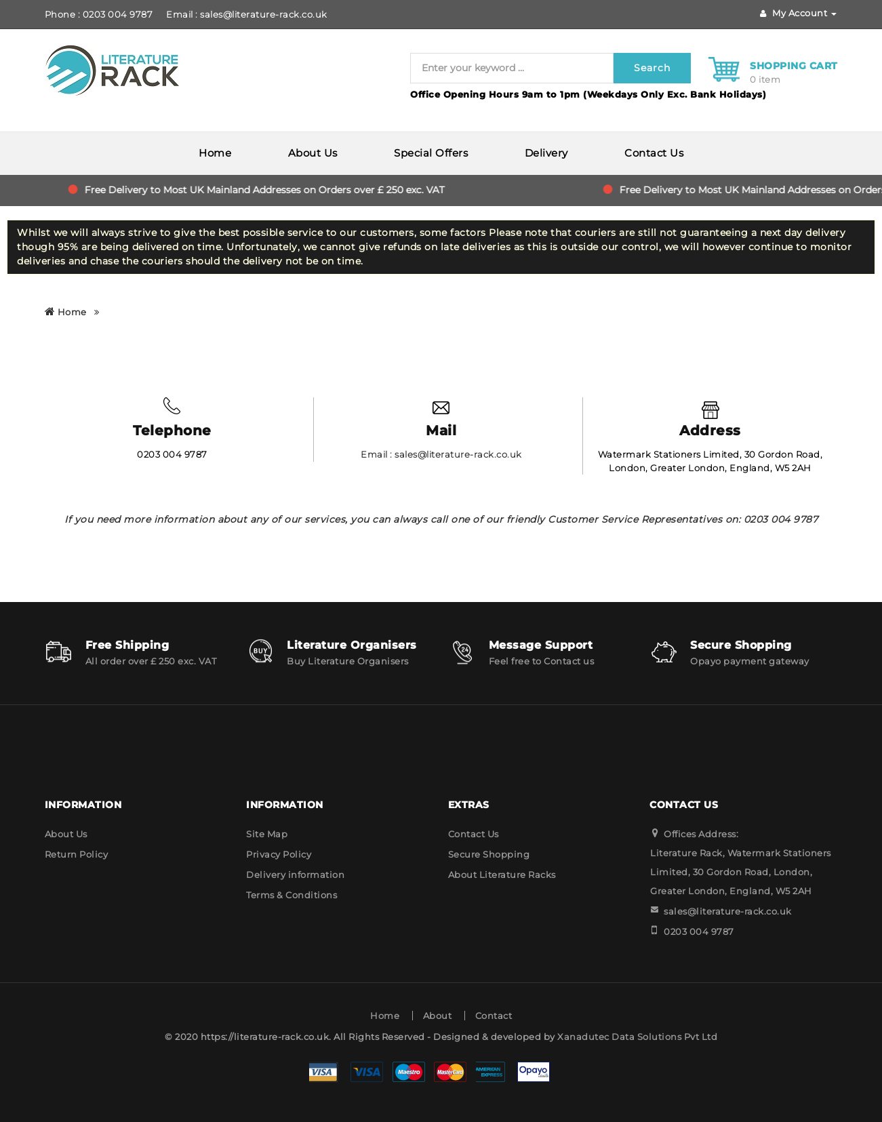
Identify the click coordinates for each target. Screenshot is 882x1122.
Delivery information (295, 874)
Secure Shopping (489, 854)
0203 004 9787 (699, 931)
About (437, 1015)
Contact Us (653, 152)
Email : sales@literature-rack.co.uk (246, 14)
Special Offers (431, 152)
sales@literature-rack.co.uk (728, 911)
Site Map (266, 833)
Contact (494, 1015)
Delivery (546, 152)
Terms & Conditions (291, 894)
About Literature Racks (502, 874)
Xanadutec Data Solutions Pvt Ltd (637, 1036)
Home (215, 152)
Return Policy (76, 854)
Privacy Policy (278, 854)
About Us (313, 152)
